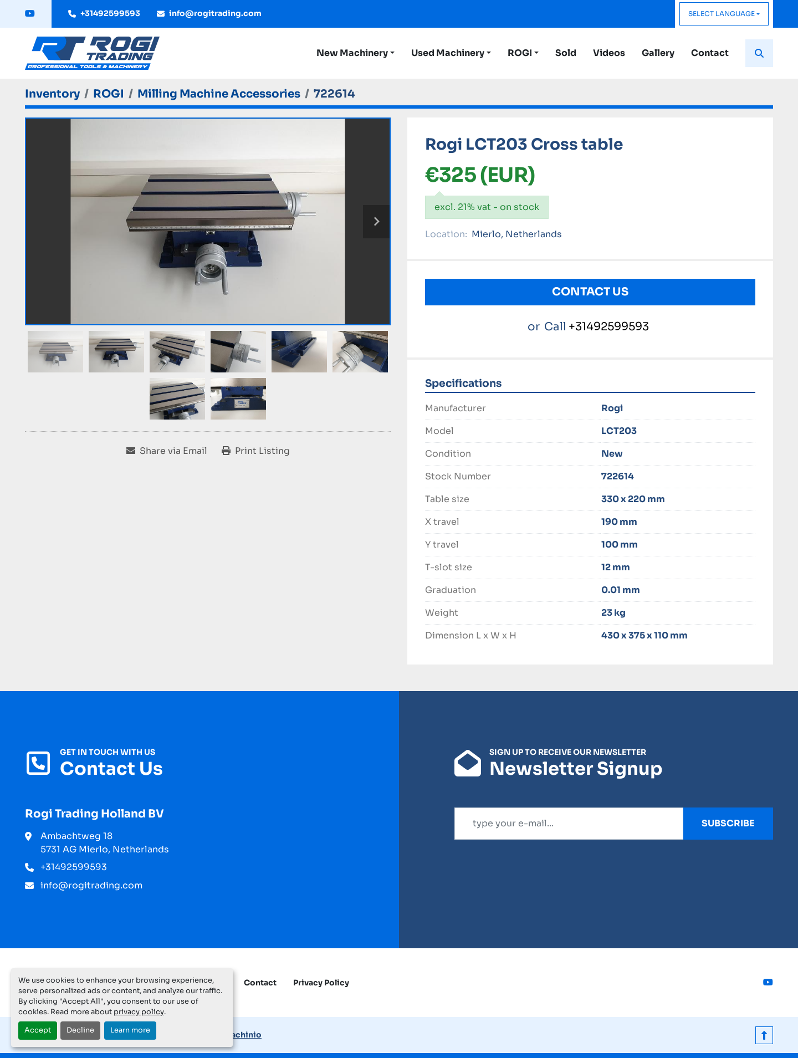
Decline (80, 1030)
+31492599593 (110, 13)
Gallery (658, 53)
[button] (355, 53)
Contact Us (590, 292)
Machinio (242, 1035)
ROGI (520, 53)
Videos (609, 53)
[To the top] (764, 1035)
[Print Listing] (255, 451)
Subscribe (728, 823)
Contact (710, 53)
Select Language (721, 13)
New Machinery (352, 53)
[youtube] (30, 14)
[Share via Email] (166, 451)
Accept (37, 1030)
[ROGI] (108, 94)
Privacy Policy (321, 983)
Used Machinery (447, 53)
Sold (565, 53)
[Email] (568, 823)
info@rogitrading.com (215, 13)
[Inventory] (52, 94)
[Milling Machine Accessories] (218, 94)
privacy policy (139, 1012)
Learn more (130, 1030)
